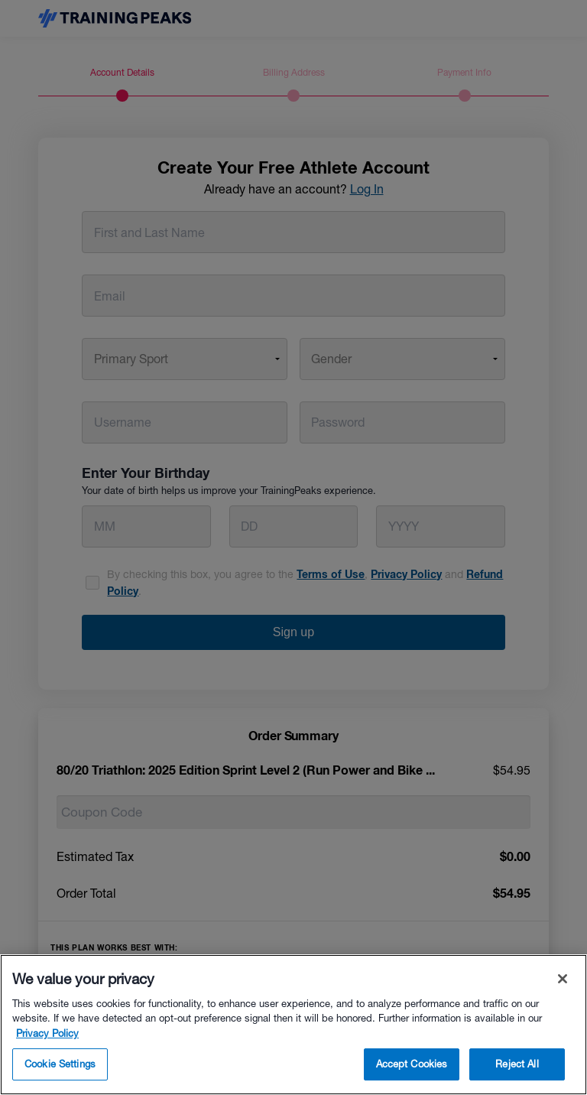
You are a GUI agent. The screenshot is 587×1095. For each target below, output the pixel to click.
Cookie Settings (60, 1064)
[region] (293, 1024)
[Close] (562, 979)
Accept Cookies (412, 1064)
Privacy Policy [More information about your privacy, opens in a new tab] (47, 1033)
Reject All (516, 1064)
